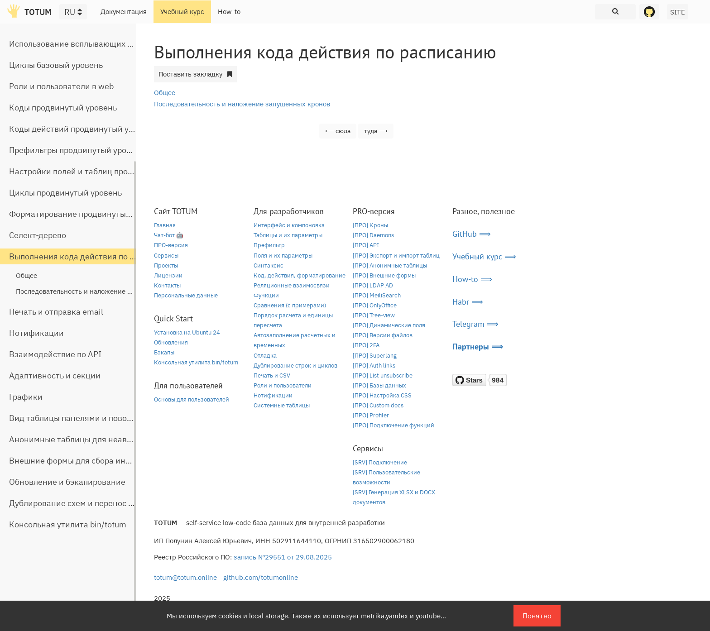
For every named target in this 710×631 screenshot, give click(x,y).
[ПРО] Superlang (375, 355)
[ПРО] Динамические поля (389, 325)
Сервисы (166, 255)
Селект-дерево (37, 235)
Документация (124, 11)
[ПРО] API (366, 245)
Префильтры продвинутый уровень (76, 150)
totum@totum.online (185, 577)
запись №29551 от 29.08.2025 (283, 557)
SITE (677, 12)
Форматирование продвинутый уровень (86, 214)
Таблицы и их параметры (288, 235)
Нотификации (36, 333)
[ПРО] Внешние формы (384, 275)
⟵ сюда (337, 131)
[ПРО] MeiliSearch (377, 295)
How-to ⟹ (472, 279)
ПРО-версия (171, 245)
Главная (165, 225)
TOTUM (38, 12)
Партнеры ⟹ (477, 346)
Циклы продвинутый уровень (65, 192)
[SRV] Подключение (380, 462)
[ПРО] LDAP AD (373, 285)
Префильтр (269, 245)
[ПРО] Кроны (370, 225)
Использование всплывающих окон (77, 43)
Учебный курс (182, 11)
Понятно (537, 615)
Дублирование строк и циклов (295, 365)
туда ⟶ (376, 131)
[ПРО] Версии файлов (383, 335)
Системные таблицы (282, 405)
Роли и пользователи (283, 385)
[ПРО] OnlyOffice (375, 305)
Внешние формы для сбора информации (87, 460)
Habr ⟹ (467, 301)
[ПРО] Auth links (374, 365)
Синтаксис (268, 265)
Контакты (167, 285)
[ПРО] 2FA (366, 345)
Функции (266, 295)
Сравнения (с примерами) (290, 305)
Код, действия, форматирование (299, 275)
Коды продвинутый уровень (63, 107)
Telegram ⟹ (475, 324)
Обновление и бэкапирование (67, 482)
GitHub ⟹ (471, 234)
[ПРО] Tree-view (374, 315)
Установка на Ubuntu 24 (187, 332)
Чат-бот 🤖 (168, 235)
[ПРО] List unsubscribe (383, 375)
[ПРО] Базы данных (379, 385)
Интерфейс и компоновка (289, 225)
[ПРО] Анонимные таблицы (390, 265)
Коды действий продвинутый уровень (82, 129)
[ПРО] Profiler (371, 415)
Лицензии (168, 275)
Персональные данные (186, 295)
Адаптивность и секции (55, 375)
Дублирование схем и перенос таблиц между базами (111, 503)
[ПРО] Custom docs (378, 405)
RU (73, 12)
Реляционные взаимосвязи (292, 285)
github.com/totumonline (260, 577)
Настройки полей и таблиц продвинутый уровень (104, 171)
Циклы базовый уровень (56, 65)
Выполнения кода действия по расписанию (93, 256)
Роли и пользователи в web (61, 86)
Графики (26, 397)
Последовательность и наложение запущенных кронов (104, 291)
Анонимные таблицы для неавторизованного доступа (113, 439)
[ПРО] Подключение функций (393, 425)
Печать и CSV (272, 375)
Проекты (166, 265)
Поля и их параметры (283, 255)
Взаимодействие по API (55, 354)
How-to (229, 11)
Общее (26, 275)
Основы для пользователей (191, 399)
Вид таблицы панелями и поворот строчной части (105, 418)
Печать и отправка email (56, 311)
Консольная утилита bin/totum (67, 524)
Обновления (171, 342)
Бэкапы (164, 352)
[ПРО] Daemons (373, 235)
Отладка (265, 355)
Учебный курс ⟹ (484, 256)
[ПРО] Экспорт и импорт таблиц (396, 255)
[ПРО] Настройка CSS (382, 395)
